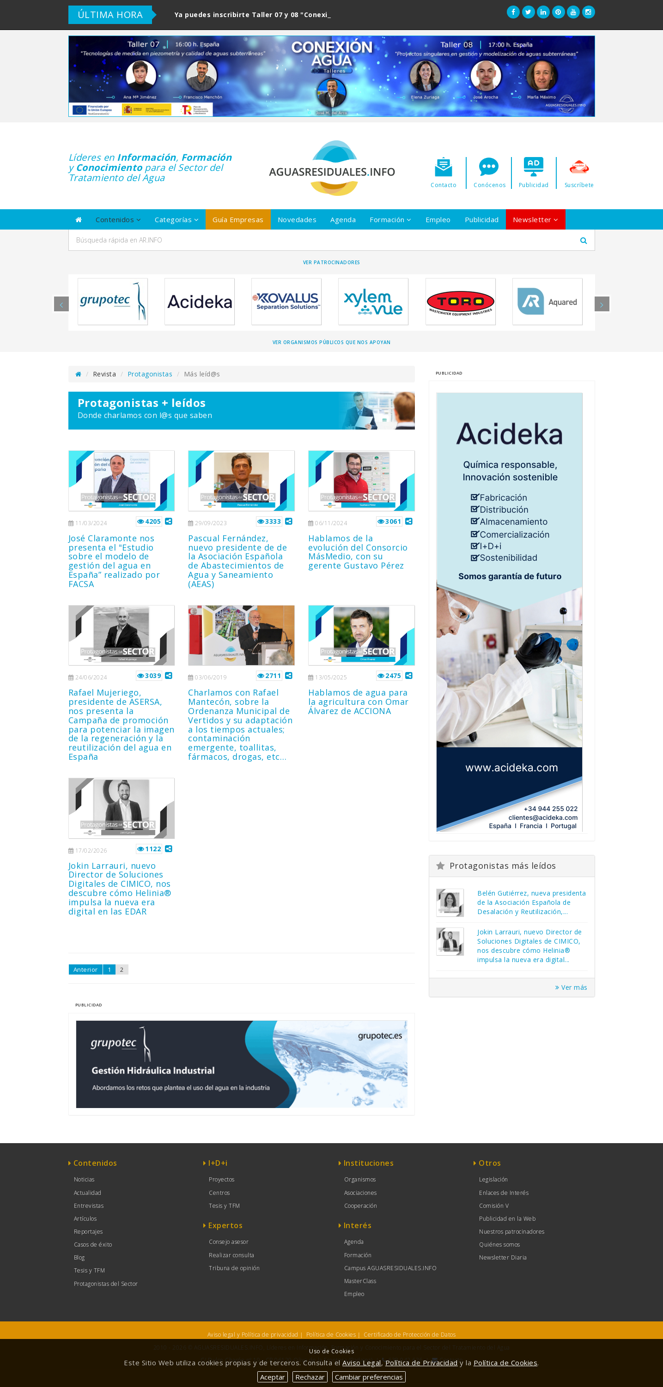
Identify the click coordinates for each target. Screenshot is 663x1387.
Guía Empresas (238, 219)
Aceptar (272, 1376)
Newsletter (536, 219)
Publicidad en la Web (507, 1219)
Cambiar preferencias (369, 1376)
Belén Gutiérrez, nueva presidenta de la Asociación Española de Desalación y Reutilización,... (531, 902)
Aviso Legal (361, 1362)
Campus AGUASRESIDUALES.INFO (390, 1268)
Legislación (493, 1179)
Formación (391, 219)
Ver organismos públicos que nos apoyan (332, 342)
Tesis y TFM (89, 1270)
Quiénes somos (499, 1244)
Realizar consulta (232, 1255)
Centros (219, 1193)
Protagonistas (150, 373)
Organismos (360, 1179)
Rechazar (310, 1376)
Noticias (84, 1179)
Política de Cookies (331, 1335)
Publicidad (482, 219)
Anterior (85, 969)
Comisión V (494, 1206)
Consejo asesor (229, 1242)
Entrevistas (89, 1206)
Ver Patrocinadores (331, 262)
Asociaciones (360, 1193)
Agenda (343, 219)
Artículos (85, 1219)
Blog (79, 1257)
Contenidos (118, 219)
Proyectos (222, 1179)
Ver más (571, 987)
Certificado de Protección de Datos (410, 1335)
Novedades (297, 219)
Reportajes (88, 1232)
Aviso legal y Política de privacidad (252, 1335)
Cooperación (360, 1206)
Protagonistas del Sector (106, 1284)
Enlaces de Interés (504, 1193)
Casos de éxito (93, 1244)
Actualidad (88, 1193)
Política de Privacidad (421, 1362)
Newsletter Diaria (503, 1257)
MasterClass (360, 1281)
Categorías (177, 219)
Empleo (438, 219)
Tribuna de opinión (234, 1268)
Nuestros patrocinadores (512, 1232)
